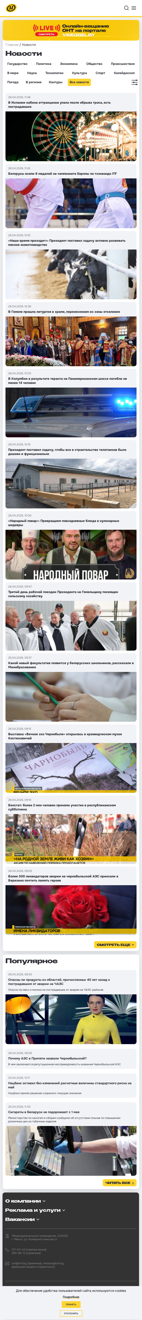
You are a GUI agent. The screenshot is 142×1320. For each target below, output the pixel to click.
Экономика (69, 64)
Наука (32, 73)
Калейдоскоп (124, 73)
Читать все (117, 1183)
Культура (79, 73)
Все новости (79, 82)
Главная (11, 44)
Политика (43, 64)
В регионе (34, 82)
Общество (94, 64)
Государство (17, 64)
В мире (12, 73)
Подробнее (71, 1297)
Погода (12, 82)
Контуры (55, 82)
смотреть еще (113, 945)
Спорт (100, 73)
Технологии (54, 73)
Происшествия (123, 64)
